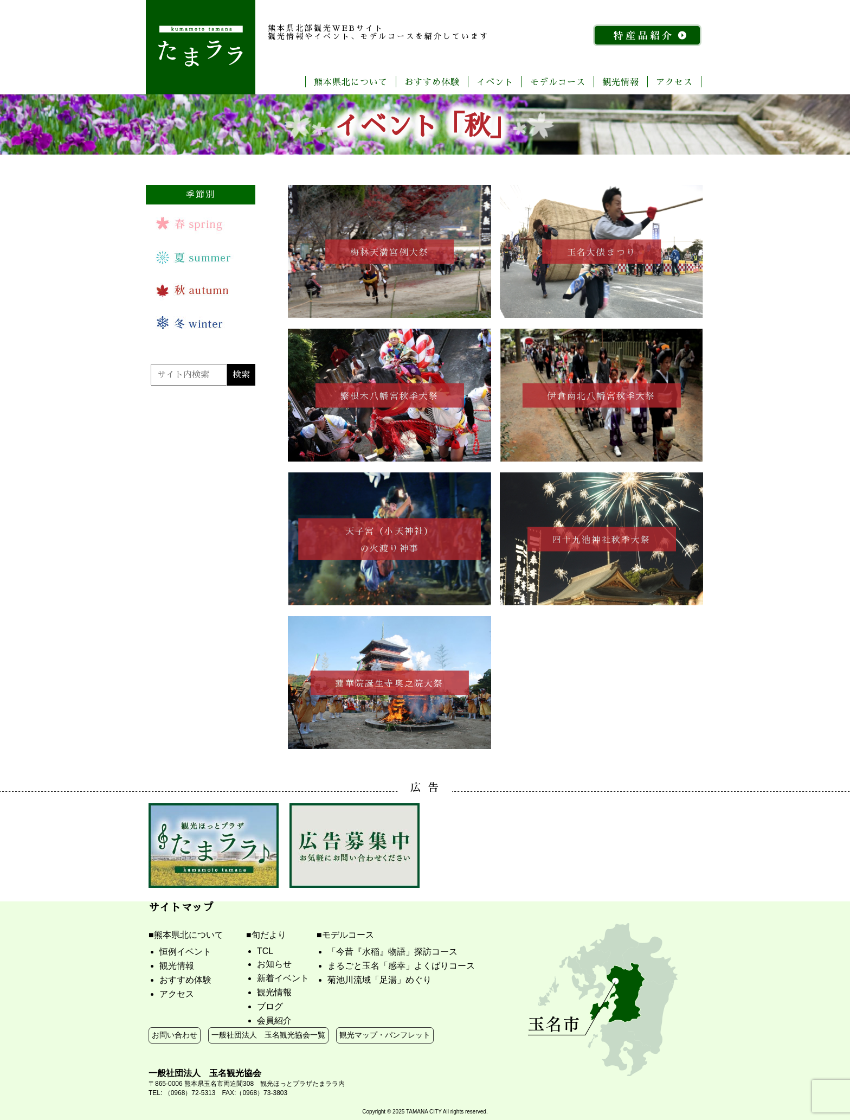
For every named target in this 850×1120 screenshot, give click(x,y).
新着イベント (283, 978)
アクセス (674, 81)
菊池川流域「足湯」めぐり (379, 979)
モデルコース (557, 81)
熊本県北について (351, 81)
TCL (265, 951)
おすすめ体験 (432, 81)
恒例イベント (185, 951)
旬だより (269, 934)
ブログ (270, 1006)
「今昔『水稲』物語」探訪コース (392, 951)
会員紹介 (274, 1020)
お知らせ (274, 964)
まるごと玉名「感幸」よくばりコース (401, 965)
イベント (494, 81)
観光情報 (620, 81)
